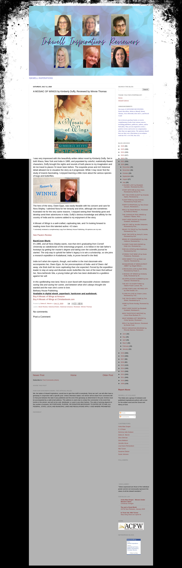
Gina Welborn (123, 440)
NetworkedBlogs (131, 539)
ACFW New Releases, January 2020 (133, 509)
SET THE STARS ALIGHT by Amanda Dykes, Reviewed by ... (135, 196)
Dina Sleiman (123, 438)
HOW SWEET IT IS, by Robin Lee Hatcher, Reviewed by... (134, 260)
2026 (123, 146)
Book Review (43, 307)
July (124, 182)
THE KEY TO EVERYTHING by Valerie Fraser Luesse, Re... (133, 284)
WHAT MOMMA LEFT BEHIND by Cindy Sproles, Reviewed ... (134, 319)
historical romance (66, 307)
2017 (123, 359)
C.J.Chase (122, 429)
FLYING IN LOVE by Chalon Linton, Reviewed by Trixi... (134, 294)
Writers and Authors (132, 548)
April (124, 340)
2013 (123, 371)
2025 (123, 149)
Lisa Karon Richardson (126, 446)
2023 (123, 155)
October (126, 173)
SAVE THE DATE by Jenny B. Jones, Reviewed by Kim (135, 235)
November (126, 170)
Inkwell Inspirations (132, 543)
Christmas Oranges (127, 503)
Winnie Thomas (86, 307)
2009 (123, 383)
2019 (123, 353)
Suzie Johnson (123, 454)
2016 (123, 362)
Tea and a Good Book (129, 507)
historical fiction (54, 307)
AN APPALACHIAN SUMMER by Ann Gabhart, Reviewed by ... (135, 280)
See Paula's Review (42, 235)
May (124, 337)
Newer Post (38, 375)
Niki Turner (122, 449)
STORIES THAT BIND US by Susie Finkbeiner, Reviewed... (134, 255)
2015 (123, 365)
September (127, 176)
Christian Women (132, 550)
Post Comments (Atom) (51, 380)
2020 (123, 164)
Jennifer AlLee (123, 443)
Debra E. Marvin (124, 435)
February (126, 346)
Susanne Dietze (123, 451)
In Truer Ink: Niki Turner (129, 513)
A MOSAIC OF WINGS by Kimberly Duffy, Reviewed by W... (134, 275)
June (124, 334)
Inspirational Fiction (132, 547)
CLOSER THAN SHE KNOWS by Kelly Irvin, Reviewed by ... (133, 245)
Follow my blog (134, 553)
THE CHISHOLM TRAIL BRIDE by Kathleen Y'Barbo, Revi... (134, 215)
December (126, 167)
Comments (124, 417)
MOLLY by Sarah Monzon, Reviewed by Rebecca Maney (135, 210)
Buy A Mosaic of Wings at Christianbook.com (54, 299)
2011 (123, 377)
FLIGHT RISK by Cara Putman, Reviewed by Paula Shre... (133, 201)
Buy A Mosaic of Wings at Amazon (49, 296)
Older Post (108, 375)
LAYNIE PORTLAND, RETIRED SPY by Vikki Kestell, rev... (135, 289)
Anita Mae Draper (124, 426)
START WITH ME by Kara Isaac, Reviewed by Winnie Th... (133, 191)
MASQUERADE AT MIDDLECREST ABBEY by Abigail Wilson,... (134, 265)
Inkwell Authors (123, 101)
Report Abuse (124, 390)
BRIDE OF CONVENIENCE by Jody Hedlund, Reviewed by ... (134, 240)
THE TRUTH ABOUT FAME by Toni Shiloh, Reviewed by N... (134, 299)
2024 (123, 152)
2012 (123, 374)
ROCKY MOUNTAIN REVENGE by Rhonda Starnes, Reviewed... (134, 329)
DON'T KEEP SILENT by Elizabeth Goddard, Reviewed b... (134, 220)
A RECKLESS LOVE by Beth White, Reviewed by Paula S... (134, 270)
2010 (123, 380)
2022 (123, 158)
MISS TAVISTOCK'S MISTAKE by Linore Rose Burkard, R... (134, 314)
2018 (123, 356)
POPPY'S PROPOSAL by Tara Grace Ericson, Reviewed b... (135, 206)
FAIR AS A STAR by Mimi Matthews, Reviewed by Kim (134, 250)
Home (73, 375)
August (125, 179)
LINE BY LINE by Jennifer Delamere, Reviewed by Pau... (135, 225)
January (126, 349)
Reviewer (77, 307)
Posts (122, 413)
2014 (123, 368)
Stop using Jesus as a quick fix (131, 514)
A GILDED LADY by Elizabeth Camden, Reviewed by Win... (133, 186)
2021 (123, 161)
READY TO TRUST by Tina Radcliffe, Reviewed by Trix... (135, 230)
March (125, 343)
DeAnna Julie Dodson (125, 432)
